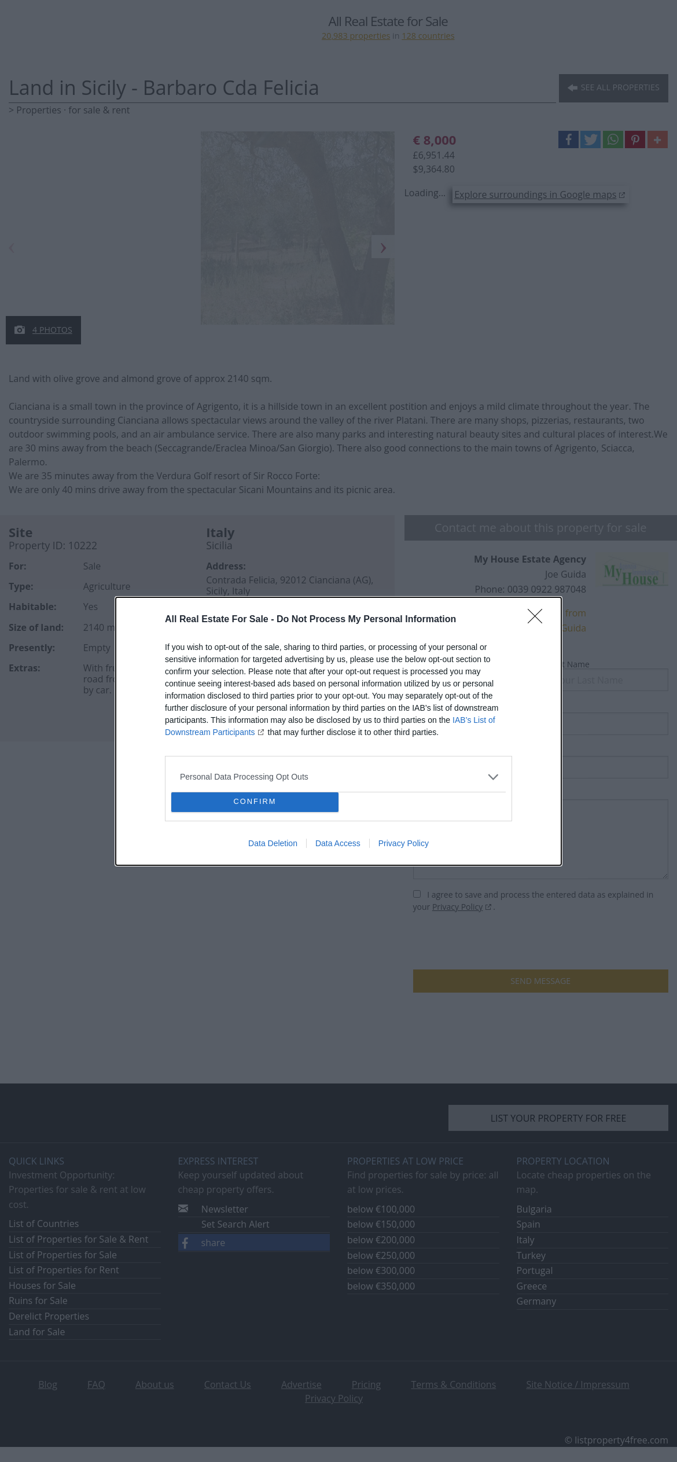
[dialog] (338, 731)
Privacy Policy (403, 843)
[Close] (539, 620)
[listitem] (338, 777)
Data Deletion (272, 843)
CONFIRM (255, 802)
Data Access (337, 843)
